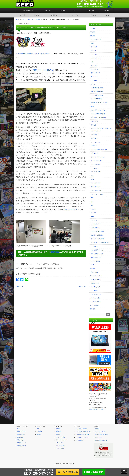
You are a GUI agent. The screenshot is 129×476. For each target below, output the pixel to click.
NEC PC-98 (94, 76)
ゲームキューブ (95, 168)
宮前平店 (36, 15)
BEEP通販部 (53, 15)
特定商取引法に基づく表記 (101, 434)
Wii (92, 175)
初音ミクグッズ (95, 73)
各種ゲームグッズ (96, 257)
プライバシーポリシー (100, 431)
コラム (107, 15)
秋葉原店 (22, 15)
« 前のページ (19, 286)
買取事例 (92, 35)
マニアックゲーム (96, 224)
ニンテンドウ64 (95, 164)
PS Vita (93, 209)
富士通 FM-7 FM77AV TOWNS (99, 102)
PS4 (92, 201)
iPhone (93, 84)
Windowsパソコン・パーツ (98, 117)
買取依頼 (63, 10)
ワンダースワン (95, 220)
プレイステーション (96, 190)
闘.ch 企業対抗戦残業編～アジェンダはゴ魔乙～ (33, 54)
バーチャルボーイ (96, 58)
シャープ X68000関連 (97, 95)
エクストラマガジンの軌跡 (82, 434)
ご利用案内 (39, 431)
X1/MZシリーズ (95, 287)
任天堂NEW (94, 246)
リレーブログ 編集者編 (81, 428)
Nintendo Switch (95, 183)
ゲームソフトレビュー (96, 275)
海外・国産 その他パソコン (98, 110)
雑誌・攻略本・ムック (97, 253)
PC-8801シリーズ (96, 279)
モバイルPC (94, 121)
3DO (92, 43)
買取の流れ (48, 10)
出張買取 (92, 28)
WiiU (92, 179)
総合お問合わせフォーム (101, 440)
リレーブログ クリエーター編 (83, 431)
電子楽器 (93, 125)
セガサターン (94, 138)
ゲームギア (94, 47)
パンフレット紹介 (95, 298)
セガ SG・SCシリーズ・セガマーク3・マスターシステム (102, 130)
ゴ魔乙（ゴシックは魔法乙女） (43, 70)
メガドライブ (94, 134)
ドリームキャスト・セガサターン (100, 242)
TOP (18, 428)
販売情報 (92, 268)
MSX (92, 106)
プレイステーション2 (97, 194)
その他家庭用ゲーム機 (97, 250)
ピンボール (93, 15)
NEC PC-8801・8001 (97, 88)
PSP (92, 205)
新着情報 (92, 309)
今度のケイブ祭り (70, 209)
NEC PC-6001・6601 (97, 91)
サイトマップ (98, 437)
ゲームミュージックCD (97, 239)
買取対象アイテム (28, 10)
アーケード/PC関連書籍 (97, 231)
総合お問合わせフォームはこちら (98, 409)
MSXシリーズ (95, 283)
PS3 (92, 198)
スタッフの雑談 (94, 305)
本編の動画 (55, 252)
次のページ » (82, 286)
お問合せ (39, 434)
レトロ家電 (94, 80)
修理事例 (92, 32)
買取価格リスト (21, 434)
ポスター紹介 (93, 290)
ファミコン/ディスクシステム (99, 149)
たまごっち (94, 65)
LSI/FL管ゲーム (95, 227)
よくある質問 (90, 10)
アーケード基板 (74, 15)
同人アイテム (94, 272)
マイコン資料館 (79, 440)
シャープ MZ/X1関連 (96, 99)
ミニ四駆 (93, 50)
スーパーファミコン (96, 160)
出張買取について (21, 445)
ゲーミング (94, 54)
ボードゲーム (94, 69)
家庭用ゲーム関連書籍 (97, 235)
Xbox (92, 216)
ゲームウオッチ (95, 187)
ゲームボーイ (94, 153)
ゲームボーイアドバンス (98, 157)
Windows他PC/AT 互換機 (98, 114)
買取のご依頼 (20, 440)
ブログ (75, 10)
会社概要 (106, 10)
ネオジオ (93, 213)
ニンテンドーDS (95, 172)
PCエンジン (94, 146)
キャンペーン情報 (95, 261)
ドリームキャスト (96, 142)
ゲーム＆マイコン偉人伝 (82, 437)
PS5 (92, 62)
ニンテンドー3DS (96, 39)
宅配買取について (21, 442)
